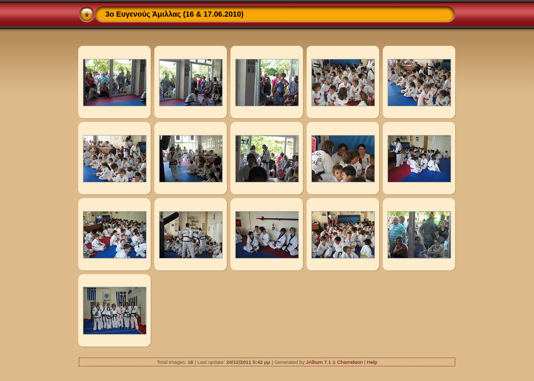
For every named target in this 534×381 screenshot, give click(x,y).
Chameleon (350, 362)
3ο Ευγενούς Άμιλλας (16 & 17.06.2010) (174, 14)
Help (372, 362)
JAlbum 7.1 (318, 362)
